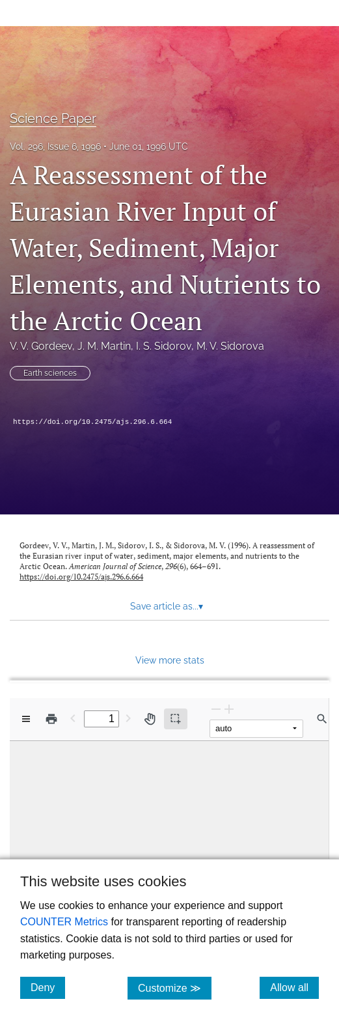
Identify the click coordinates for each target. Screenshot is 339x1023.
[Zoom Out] (216, 709)
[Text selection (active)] (175, 718)
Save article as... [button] (166, 606)
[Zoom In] (229, 709)
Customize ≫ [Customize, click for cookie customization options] (174, 987)
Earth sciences (50, 373)
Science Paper (53, 118)
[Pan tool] (149, 718)
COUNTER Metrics (64, 921)
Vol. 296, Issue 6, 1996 (55, 146)
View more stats (169, 660)
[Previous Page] (73, 718)
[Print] (51, 718)
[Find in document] (322, 718)
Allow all (294, 987)
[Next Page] (128, 718)
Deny (48, 987)
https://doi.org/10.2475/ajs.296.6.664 (92, 422)
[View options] (26, 719)
